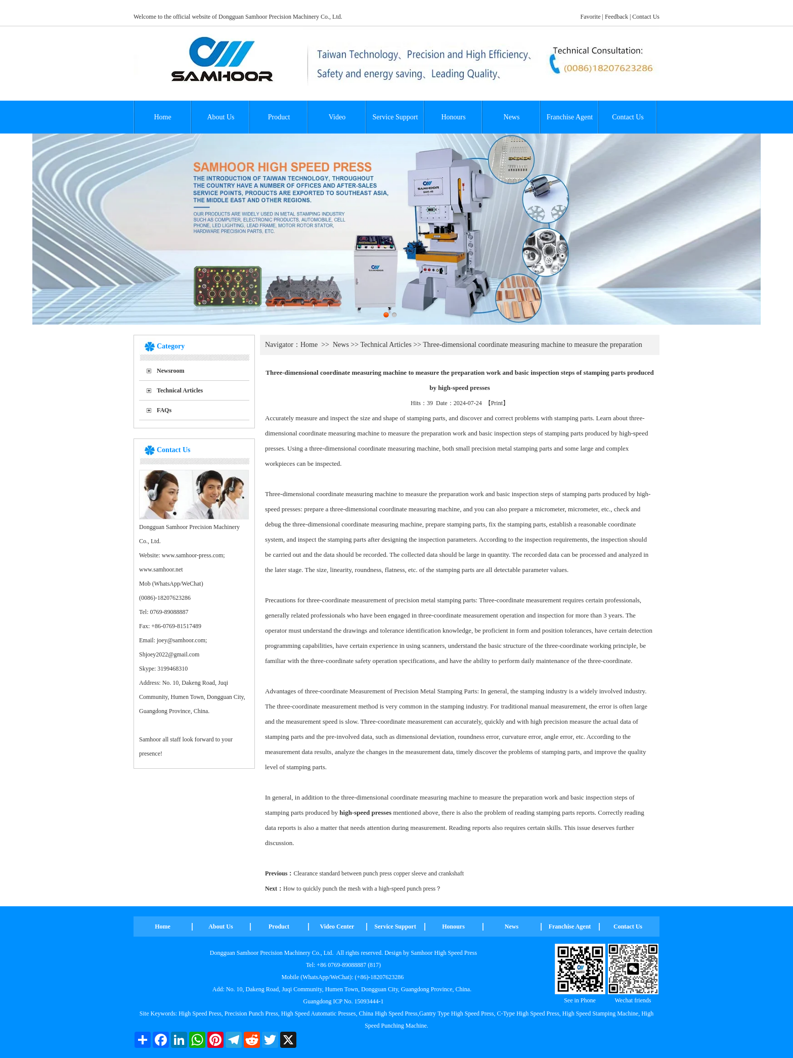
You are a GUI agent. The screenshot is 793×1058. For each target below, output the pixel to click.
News (512, 117)
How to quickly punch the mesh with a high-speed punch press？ (362, 888)
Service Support (395, 117)
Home (162, 117)
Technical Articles (180, 390)
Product (279, 117)
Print (497, 403)
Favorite (591, 16)
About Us (220, 117)
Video (337, 117)
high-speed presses (365, 812)
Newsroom (170, 370)
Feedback (616, 16)
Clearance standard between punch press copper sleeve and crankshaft (378, 873)
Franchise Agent (570, 117)
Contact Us (645, 16)
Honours (453, 117)
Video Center (337, 926)
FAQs (164, 410)
